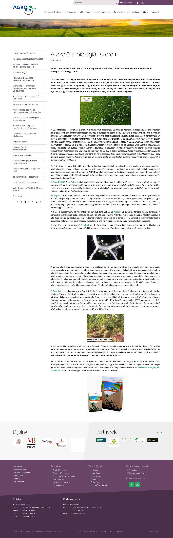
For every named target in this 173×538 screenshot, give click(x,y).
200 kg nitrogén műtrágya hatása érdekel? (27, 189)
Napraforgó (96, 473)
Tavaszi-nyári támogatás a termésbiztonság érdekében (25, 126)
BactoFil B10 (59, 182)
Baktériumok (84, 12)
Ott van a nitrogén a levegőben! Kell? (26, 169)
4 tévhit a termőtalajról (22, 155)
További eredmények (137, 473)
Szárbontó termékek (61, 473)
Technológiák (70, 12)
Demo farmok (134, 470)
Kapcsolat (155, 12)
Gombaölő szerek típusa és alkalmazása (24, 134)
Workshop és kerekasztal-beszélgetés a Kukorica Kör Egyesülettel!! (24, 88)
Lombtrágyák (58, 479)
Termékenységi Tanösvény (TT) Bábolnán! (26, 97)
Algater (117, 212)
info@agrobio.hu (29, 516)
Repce (93, 479)
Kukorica (94, 470)
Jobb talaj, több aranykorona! (25, 182)
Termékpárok (58, 485)
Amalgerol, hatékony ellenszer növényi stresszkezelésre (25, 65)
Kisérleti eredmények (101, 12)
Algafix (57, 196)
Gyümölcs (95, 482)
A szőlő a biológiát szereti (24, 53)
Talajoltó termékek (60, 470)
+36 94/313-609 (29, 510)
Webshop (126, 2)
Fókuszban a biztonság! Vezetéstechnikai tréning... (24, 79)
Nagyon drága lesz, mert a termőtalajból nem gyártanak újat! (27, 111)
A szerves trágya (20, 72)
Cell (72, 182)
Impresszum (119, 531)
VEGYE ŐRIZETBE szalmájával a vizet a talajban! (27, 119)
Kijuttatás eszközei (99, 485)
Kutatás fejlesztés (120, 12)
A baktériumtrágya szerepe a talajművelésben (25, 162)
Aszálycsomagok (20, 142)
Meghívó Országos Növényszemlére (21, 148)
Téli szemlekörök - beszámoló (25, 177)
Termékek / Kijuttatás (53, 12)
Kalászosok (96, 476)
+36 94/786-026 (29, 513)
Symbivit (85, 225)
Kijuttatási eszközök (61, 482)
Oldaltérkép (106, 531)
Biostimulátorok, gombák (64, 476)
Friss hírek (17, 196)
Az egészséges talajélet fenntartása (28, 59)
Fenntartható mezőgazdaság (25, 104)
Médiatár (135, 12)
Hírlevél (145, 12)
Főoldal (18, 466)
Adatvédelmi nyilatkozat (87, 531)
